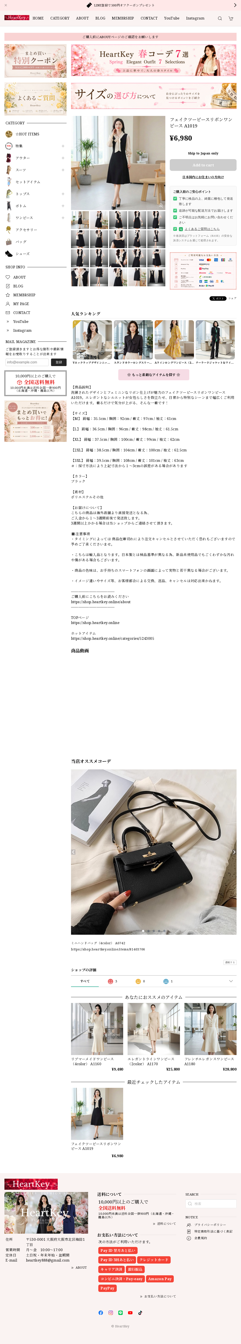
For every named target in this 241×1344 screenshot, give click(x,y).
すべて (85, 981)
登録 (58, 362)
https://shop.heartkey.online (95, 622)
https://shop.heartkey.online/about (100, 601)
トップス (23, 194)
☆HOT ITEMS (28, 134)
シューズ (23, 254)
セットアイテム (28, 182)
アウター (23, 158)
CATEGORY (59, 18)
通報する (230, 962)
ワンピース (24, 218)
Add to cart (203, 165)
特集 (19, 146)
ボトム (21, 206)
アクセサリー (26, 230)
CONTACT (149, 18)
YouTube (172, 18)
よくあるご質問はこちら (199, 229)
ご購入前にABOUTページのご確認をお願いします (120, 37)
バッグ (21, 242)
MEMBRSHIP (123, 18)
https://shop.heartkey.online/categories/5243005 (112, 638)
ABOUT (82, 18)
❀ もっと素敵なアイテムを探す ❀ (153, 375)
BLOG (100, 18)
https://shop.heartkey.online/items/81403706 (108, 949)
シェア (232, 298)
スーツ (21, 170)
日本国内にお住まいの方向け (203, 177)
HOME (38, 18)
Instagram (195, 18)
